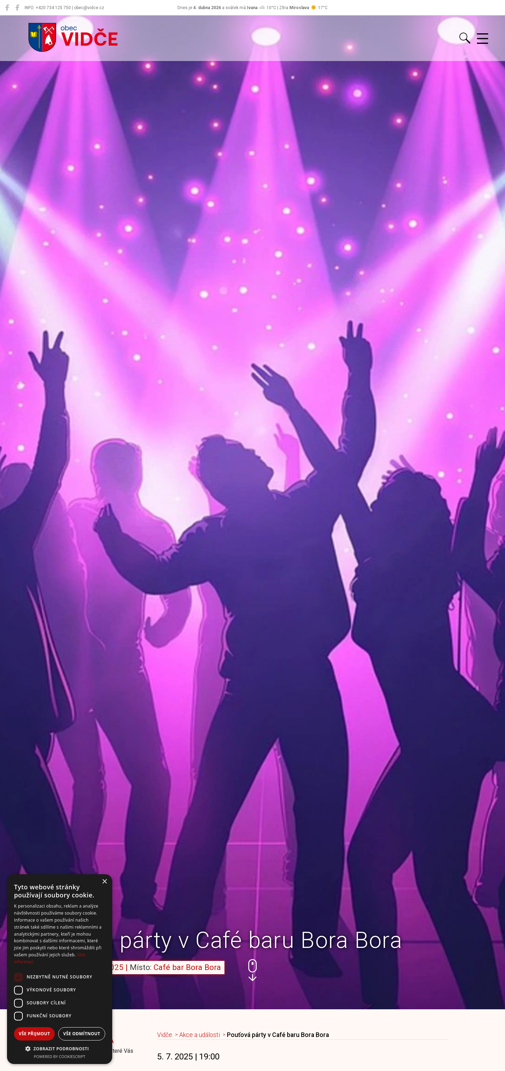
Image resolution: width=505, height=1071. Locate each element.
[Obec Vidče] (7, 8)
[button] (252, 970)
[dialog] (59, 969)
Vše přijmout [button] (34, 1034)
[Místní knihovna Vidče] (17, 8)
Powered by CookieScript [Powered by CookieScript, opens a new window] (60, 1056)
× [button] (104, 881)
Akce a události (199, 1034)
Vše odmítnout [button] (81, 1034)
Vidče (164, 1034)
